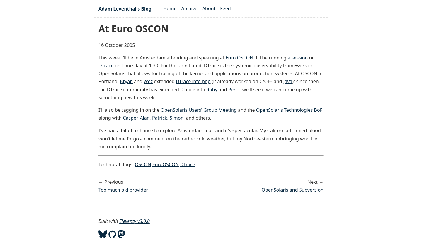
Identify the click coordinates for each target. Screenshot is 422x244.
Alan (144, 118)
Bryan (126, 81)
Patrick (159, 118)
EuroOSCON (165, 164)
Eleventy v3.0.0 (134, 221)
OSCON (143, 164)
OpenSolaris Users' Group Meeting (199, 110)
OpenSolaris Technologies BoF (289, 110)
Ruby (211, 89)
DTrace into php (193, 81)
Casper (130, 118)
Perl (232, 89)
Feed (225, 8)
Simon (176, 118)
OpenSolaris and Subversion (292, 190)
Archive (189, 8)
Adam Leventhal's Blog (125, 9)
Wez (148, 81)
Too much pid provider (123, 190)
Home (170, 8)
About (208, 8)
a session (298, 57)
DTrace (105, 65)
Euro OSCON (239, 57)
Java (287, 81)
